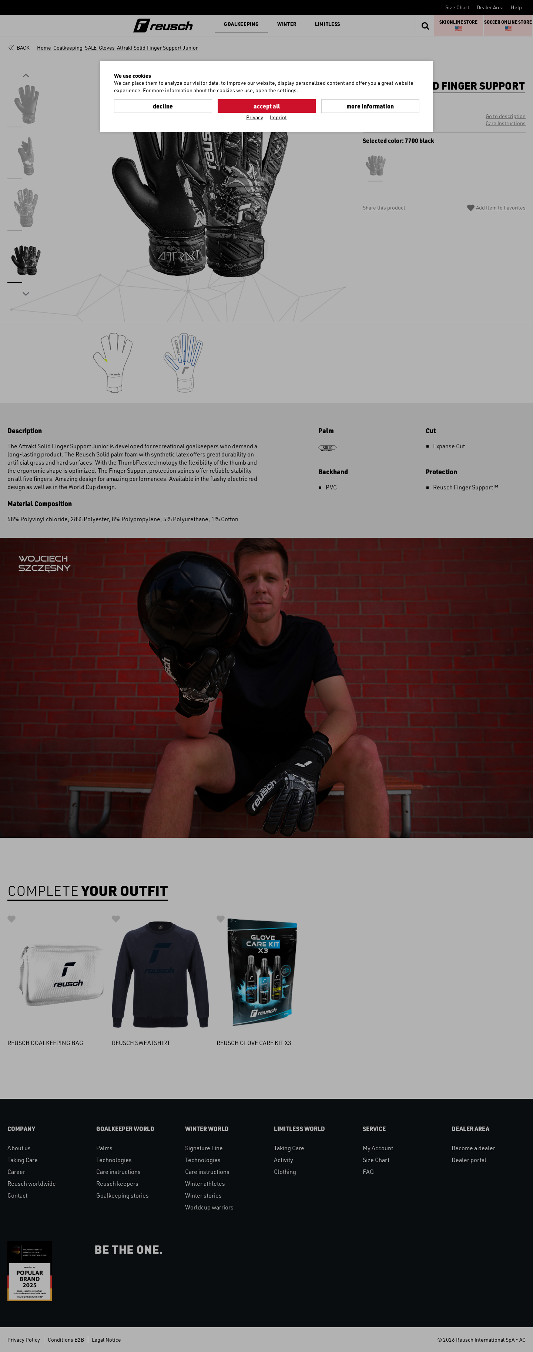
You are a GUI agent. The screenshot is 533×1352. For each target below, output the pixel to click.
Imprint (278, 117)
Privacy (254, 117)
